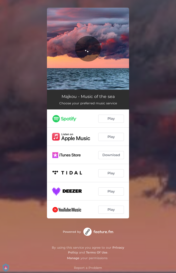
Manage (73, 258)
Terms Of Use (96, 252)
